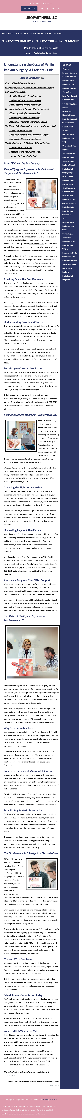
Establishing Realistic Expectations (25, 139)
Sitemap (45, 1100)
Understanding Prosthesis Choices (25, 100)
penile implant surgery (27, 283)
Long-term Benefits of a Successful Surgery (29, 134)
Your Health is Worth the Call (22, 156)
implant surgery (10, 883)
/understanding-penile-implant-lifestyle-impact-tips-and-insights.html (27, 1110)
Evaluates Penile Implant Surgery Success (68, 226)
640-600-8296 (29, 9)
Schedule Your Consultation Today (25, 151)
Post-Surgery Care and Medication (25, 104)
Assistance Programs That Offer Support (28, 122)
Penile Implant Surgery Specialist (46, 33)
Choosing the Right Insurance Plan (25, 113)
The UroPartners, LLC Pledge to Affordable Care (27, 143)
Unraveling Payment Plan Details (24, 117)
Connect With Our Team (20, 147)
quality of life (50, 778)
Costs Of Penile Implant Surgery (19, 83)
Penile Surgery (71, 41)
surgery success (10, 703)
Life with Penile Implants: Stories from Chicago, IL (26, 1072)
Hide (41, 78)
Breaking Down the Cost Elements (25, 96)
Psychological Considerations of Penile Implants (68, 188)
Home (27, 53)
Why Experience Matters (20, 130)
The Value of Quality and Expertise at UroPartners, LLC (30, 126)
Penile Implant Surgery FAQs (15, 33)
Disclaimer (53, 1100)
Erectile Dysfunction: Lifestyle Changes (68, 111)
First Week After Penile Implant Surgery (68, 245)
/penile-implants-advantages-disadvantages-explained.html (23, 1114)
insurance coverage (46, 266)
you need (37, 973)
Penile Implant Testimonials (49, 41)
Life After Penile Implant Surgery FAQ (68, 138)
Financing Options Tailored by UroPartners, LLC (27, 109)
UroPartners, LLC (36, 243)
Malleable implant (11, 340)
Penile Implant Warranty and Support (67, 214)
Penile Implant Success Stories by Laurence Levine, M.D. (33, 1081)
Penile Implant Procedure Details (17, 41)
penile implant (39, 329)
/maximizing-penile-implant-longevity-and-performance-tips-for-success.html (30, 1106)
